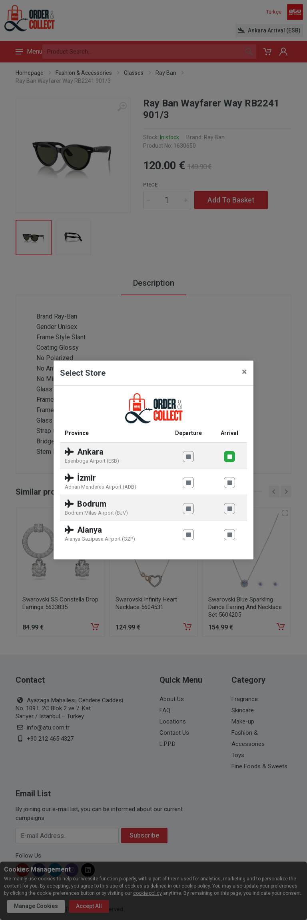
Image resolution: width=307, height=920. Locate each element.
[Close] (244, 372)
